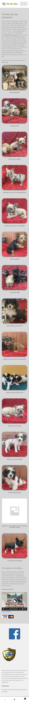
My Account (5, 699)
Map (7, 62)
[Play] (4, 609)
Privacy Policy (5, 686)
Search (14, 699)
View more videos (6, 611)
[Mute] (23, 609)
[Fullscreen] (25, 609)
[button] (14, 601)
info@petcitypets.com (11, 35)
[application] (14, 601)
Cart (22, 698)
